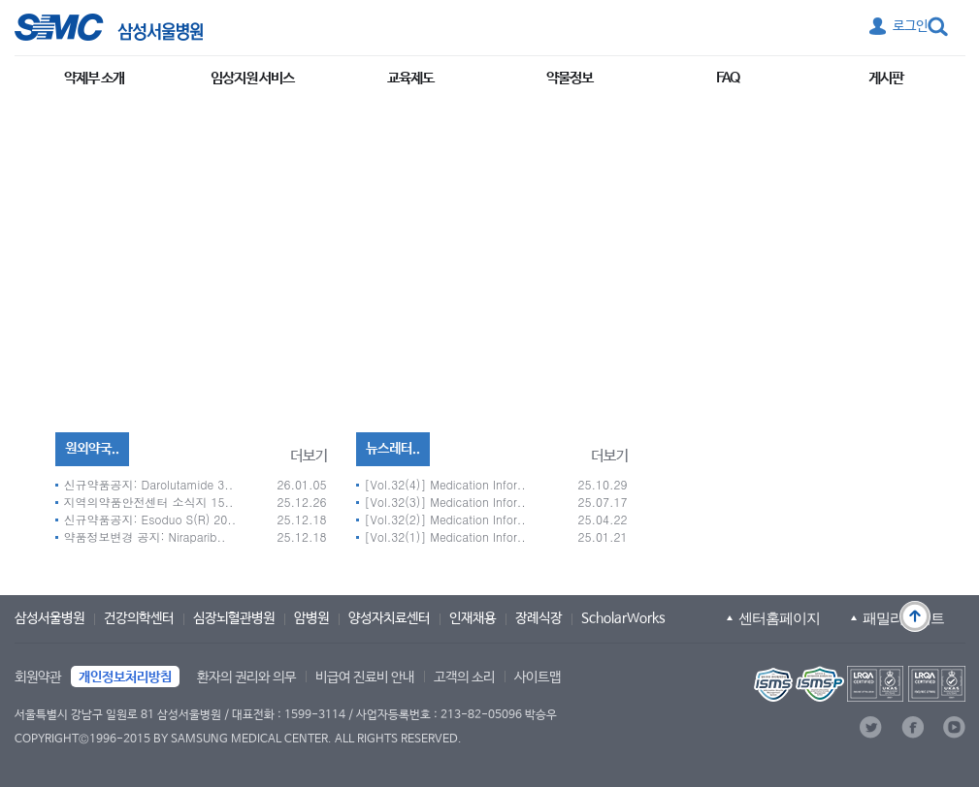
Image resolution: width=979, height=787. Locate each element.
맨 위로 (914, 616)
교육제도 (410, 78)
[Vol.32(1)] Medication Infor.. (445, 536)
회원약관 (38, 677)
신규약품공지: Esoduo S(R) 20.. (150, 519)
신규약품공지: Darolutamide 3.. (149, 484)
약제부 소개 (94, 78)
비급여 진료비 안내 (364, 677)
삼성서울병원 (49, 618)
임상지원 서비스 (252, 78)
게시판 (885, 78)
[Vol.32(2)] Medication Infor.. (445, 519)
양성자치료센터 (389, 618)
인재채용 (472, 618)
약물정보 (569, 78)
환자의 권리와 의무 (246, 677)
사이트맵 (537, 677)
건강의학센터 (139, 618)
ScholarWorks (623, 618)
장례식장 (538, 618)
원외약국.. (92, 448)
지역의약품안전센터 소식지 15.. (149, 501)
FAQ (727, 78)
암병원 (311, 618)
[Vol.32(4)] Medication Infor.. (445, 484)
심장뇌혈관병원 (234, 618)
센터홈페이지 (779, 618)
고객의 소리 (464, 677)
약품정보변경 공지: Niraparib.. (145, 536)
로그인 (910, 26)
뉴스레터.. (393, 448)
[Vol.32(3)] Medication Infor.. (445, 501)
